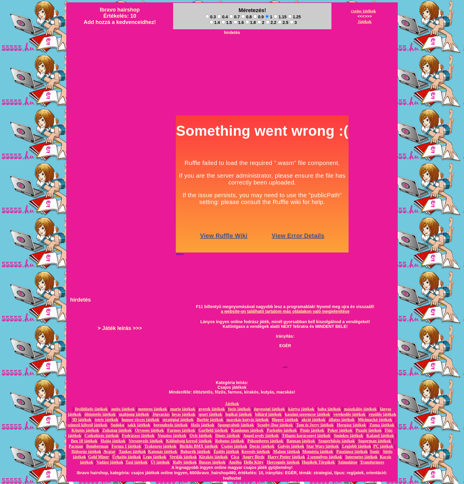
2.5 (283, 22)
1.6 (238, 22)
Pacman (76, 446)
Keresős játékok (255, 451)
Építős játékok (226, 451)
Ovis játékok (201, 435)
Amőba (235, 462)
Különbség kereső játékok (189, 441)
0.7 (234, 16)
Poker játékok (340, 430)
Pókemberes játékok (265, 441)
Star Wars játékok (323, 446)
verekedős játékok (349, 414)
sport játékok (210, 414)
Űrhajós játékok (126, 457)
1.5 (226, 22)
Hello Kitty (254, 462)
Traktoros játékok (160, 446)
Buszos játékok (212, 462)
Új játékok (160, 462)
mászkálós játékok (360, 409)
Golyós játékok (291, 446)
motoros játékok (152, 409)
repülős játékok (382, 414)
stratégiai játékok (178, 419)
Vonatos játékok (172, 435)
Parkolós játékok (282, 430)
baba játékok (329, 409)
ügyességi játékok (269, 409)
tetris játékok (106, 419)
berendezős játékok (171, 425)
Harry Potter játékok (286, 457)
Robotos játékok (229, 441)
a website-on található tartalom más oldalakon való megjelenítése (285, 311)
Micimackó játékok (375, 419)
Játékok (364, 22)
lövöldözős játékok (91, 409)
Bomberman (97, 446)
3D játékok (81, 419)
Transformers (372, 462)
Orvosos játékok (149, 430)
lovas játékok (183, 414)
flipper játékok (285, 419)
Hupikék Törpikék (318, 462)
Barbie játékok (210, 419)
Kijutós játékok (85, 430)
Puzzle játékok (368, 430)
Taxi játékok (136, 462)
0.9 (258, 16)
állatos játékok (342, 419)
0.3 (210, 16)
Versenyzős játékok (146, 441)
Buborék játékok (195, 451)
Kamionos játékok (247, 430)
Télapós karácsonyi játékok (306, 435)
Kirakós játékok (213, 457)
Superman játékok (374, 441)
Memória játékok (317, 451)
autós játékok (123, 409)
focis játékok (239, 409)
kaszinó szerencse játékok (307, 414)
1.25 (294, 16)
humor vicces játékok (140, 419)
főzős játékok (202, 425)
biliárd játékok (268, 414)
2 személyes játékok (324, 457)
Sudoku (117, 425)
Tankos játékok (132, 451)
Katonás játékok (162, 451)
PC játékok (383, 446)
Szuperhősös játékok (336, 441)
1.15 (280, 16)
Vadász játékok (109, 462)
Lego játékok (154, 457)
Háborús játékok (86, 451)
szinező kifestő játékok (87, 425)
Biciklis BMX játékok (199, 446)
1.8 (250, 22)
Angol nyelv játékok (261, 435)
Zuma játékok (381, 425)
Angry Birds (253, 457)
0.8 (246, 16)
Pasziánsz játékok (352, 451)
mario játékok (182, 409)
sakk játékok (139, 425)
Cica (235, 457)
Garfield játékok (213, 430)
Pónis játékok (312, 430)
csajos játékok (363, 11)
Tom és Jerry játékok (315, 425)
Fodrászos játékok (138, 435)
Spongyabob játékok (236, 425)
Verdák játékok (183, 457)
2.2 (271, 22)
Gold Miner (98, 457)
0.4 (222, 16)
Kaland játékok (380, 435)
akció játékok (314, 419)
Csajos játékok (234, 446)
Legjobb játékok (356, 446)
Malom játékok (286, 451)
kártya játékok (301, 409)
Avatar (109, 451)
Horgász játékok (351, 425)
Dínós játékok (227, 435)
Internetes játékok (361, 457)
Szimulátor (348, 462)
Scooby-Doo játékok (275, 425)
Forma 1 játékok (126, 446)
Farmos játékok (181, 430)
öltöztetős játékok (99, 414)
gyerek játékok (212, 409)
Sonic (375, 451)
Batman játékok (301, 441)
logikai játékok (238, 414)
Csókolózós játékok (102, 435)
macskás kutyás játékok (247, 419)
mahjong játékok (134, 414)
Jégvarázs (161, 414)
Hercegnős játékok (283, 462)
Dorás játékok (261, 446)
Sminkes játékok (348, 435)
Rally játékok (185, 462)
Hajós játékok (113, 441)
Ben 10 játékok (84, 441)
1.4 (215, 22)
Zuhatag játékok (117, 430)
